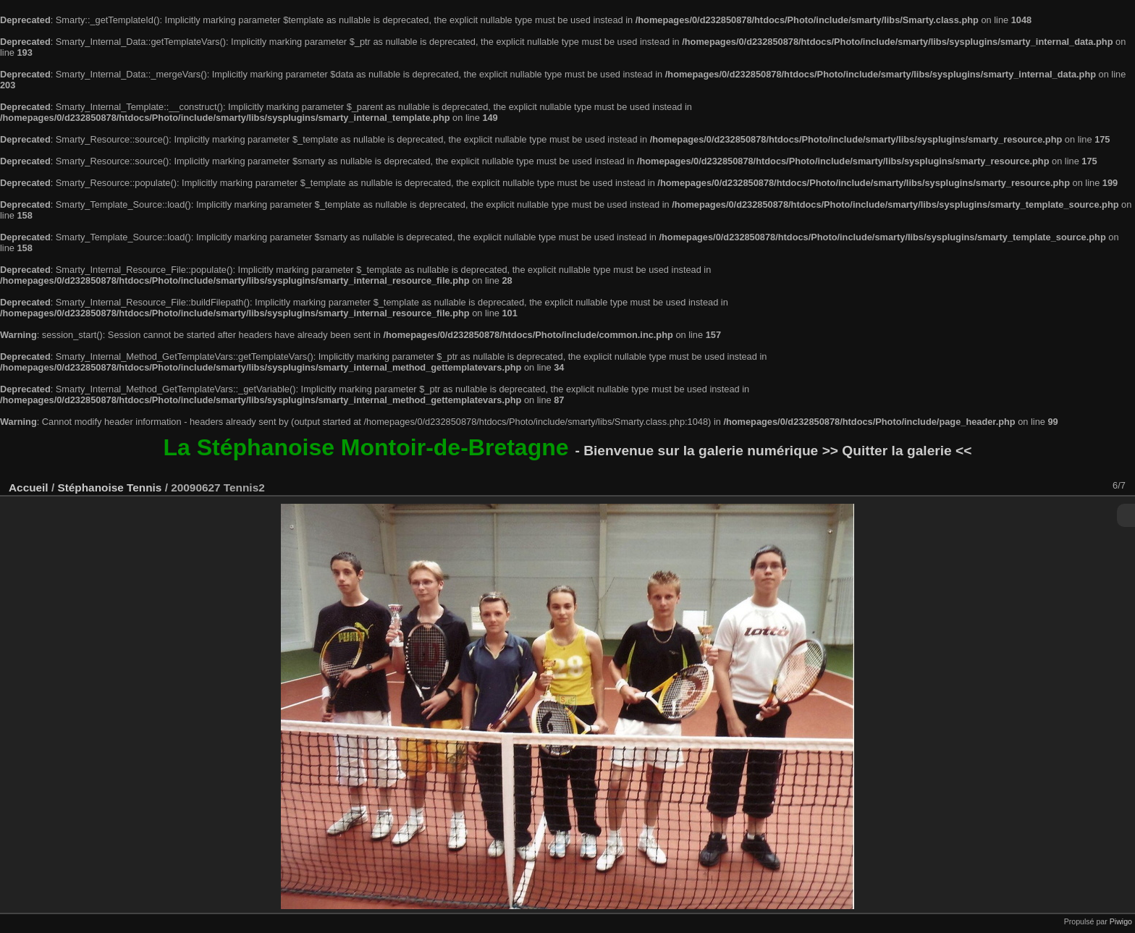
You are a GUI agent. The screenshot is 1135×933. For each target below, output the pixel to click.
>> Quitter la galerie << (897, 450)
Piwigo (1121, 921)
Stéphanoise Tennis (109, 487)
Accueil (28, 487)
